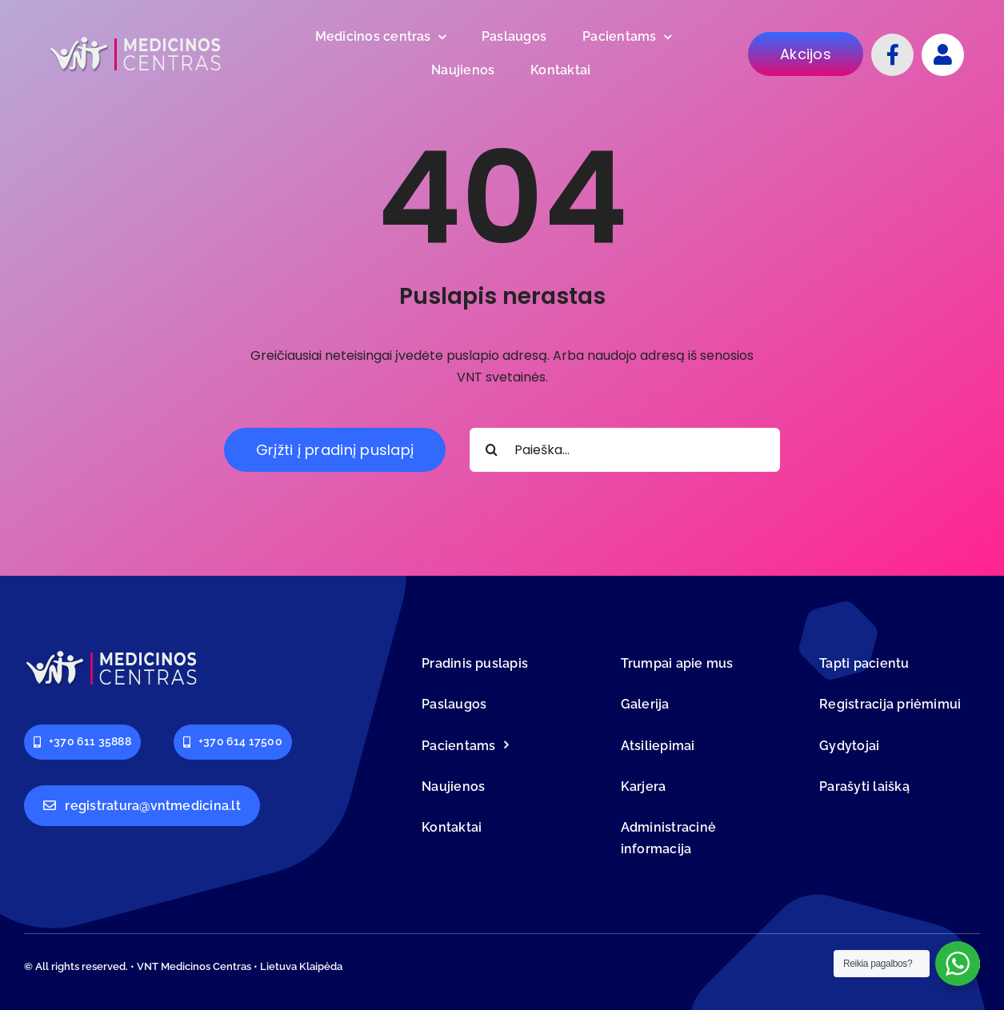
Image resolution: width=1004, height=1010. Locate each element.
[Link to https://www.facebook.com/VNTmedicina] (892, 55)
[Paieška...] (625, 450)
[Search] (492, 450)
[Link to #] (943, 55)
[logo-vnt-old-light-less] (136, 39)
